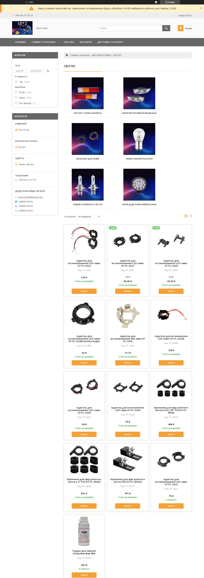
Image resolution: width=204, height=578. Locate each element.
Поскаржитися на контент (94, 574)
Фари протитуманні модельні (127, 114)
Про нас (69, 42)
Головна (20, 42)
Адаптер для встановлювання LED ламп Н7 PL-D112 (171, 440)
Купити (84, 250)
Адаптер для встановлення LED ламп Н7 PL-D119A (171, 296)
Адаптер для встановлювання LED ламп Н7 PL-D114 (84, 222)
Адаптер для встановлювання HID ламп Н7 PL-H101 (127, 297)
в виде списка (190, 175)
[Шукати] (166, 28)
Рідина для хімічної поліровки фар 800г (84, 511)
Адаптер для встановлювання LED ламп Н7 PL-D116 (171, 222)
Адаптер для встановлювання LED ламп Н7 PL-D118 (84, 369)
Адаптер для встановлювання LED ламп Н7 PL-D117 (128, 222)
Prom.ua (117, 571)
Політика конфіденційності (119, 574)
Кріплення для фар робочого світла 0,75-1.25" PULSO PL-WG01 (171, 369)
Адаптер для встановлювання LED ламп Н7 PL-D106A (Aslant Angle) (84, 297)
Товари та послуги (43, 42)
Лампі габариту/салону (83, 161)
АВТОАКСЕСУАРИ (101, 55)
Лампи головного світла (128, 161)
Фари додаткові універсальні (171, 162)
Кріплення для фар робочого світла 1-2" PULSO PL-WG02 (84, 439)
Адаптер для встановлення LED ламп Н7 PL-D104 (127, 367)
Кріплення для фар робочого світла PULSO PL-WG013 (127, 439)
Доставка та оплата (110, 42)
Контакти (86, 42)
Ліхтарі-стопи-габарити (84, 113)
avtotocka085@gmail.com (30, 197)
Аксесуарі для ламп (171, 113)
